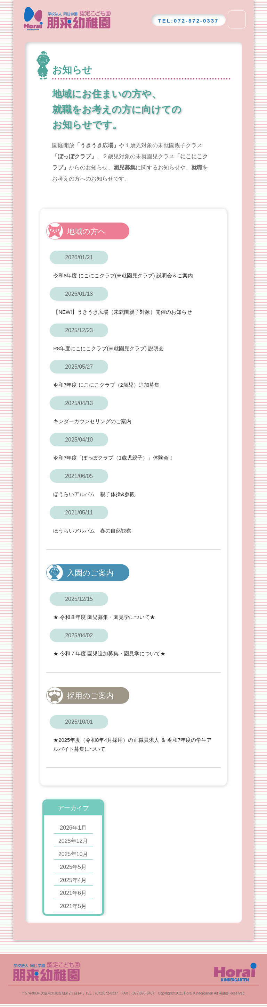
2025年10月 (73, 853)
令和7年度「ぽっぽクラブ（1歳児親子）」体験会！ (117, 457)
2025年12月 (73, 840)
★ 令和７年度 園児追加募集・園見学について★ (113, 653)
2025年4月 (73, 879)
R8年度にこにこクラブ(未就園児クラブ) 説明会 (112, 348)
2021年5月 (73, 905)
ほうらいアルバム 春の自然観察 (95, 530)
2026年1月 (73, 827)
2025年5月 (73, 866)
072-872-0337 (196, 21)
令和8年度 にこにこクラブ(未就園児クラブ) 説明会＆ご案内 (127, 275)
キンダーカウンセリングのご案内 (95, 421)
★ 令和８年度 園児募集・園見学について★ (107, 617)
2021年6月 (73, 893)
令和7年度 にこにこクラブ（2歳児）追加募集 (110, 385)
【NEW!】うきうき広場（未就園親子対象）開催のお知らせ (127, 312)
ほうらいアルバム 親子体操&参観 (96, 494)
